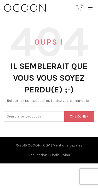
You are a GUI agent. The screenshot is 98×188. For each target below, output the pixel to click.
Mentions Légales (67, 145)
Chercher (79, 116)
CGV (46, 145)
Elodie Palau (60, 155)
